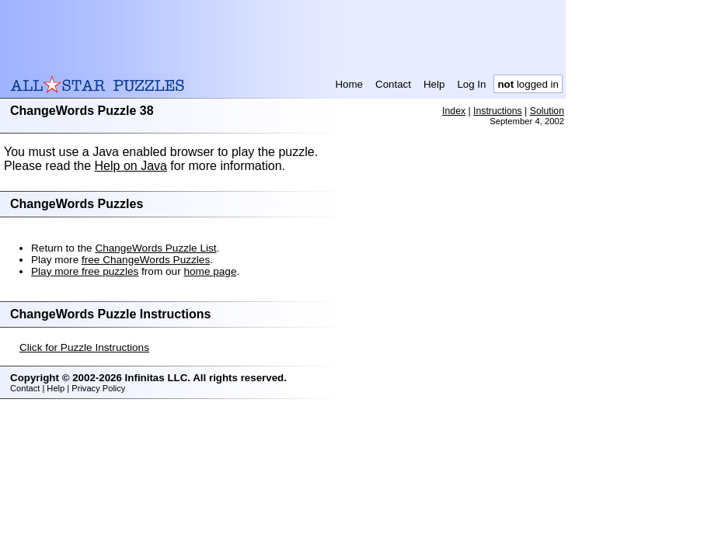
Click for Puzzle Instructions (84, 347)
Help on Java (131, 165)
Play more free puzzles (84, 271)
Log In (471, 84)
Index (453, 111)
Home (349, 84)
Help (433, 84)
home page (209, 271)
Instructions (497, 111)
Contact (393, 84)
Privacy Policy (98, 388)
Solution (547, 111)
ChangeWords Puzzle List (155, 248)
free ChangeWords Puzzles (146, 260)
